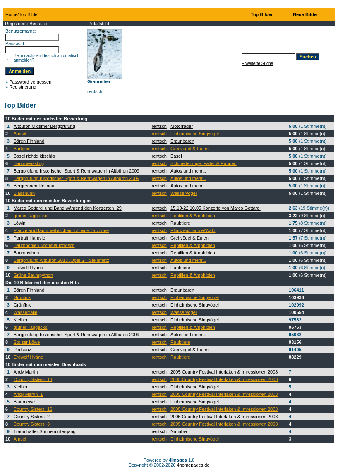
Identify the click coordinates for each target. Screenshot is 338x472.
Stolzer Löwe (27, 342)
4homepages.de (193, 464)
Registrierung (22, 86)
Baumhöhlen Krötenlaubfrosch (44, 245)
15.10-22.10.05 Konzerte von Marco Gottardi (215, 208)
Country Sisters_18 (33, 379)
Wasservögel (183, 193)
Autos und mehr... (188, 170)
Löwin (20, 222)
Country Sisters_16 (33, 409)
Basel (176, 155)
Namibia (178, 431)
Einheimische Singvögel (194, 133)
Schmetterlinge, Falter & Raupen (203, 163)
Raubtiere (180, 222)
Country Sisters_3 (32, 424)
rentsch (159, 126)
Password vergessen (30, 81)
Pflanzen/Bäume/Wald (192, 230)
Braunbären (182, 141)
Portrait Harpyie (29, 237)
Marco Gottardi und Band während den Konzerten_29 (68, 208)
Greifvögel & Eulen (189, 148)
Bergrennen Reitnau (34, 185)
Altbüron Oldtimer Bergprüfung (44, 126)
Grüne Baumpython (33, 275)
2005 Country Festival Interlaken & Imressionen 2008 (224, 371)
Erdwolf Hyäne (28, 267)
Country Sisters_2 (32, 416)
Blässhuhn (24, 193)
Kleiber (21, 319)
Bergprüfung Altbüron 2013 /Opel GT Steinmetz (61, 260)
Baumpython (26, 252)
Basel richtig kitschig (34, 155)
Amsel (20, 133)
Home (11, 14)
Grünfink (22, 297)
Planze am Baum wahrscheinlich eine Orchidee (61, 230)
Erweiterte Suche (257, 63)
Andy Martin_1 (28, 394)
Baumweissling (29, 163)
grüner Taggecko (31, 215)
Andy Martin (26, 371)
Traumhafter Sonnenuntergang (45, 431)
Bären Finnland (29, 141)
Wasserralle (26, 312)
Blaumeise (24, 401)
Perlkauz (22, 349)
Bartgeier (23, 148)
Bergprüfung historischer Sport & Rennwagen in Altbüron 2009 (76, 170)
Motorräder (181, 126)
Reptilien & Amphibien (192, 215)
